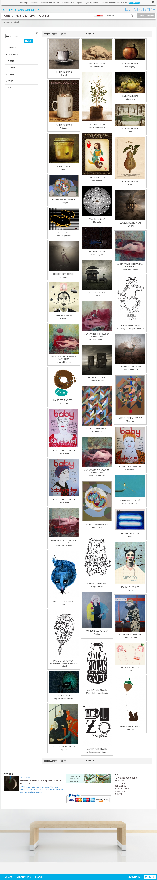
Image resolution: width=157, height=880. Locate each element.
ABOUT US (44, 15)
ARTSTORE (21, 15)
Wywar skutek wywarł (64, 685)
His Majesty (130, 53)
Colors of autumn (130, 352)
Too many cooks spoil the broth (130, 302)
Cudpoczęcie (97, 241)
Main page (5, 22)
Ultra (130, 523)
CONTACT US (120, 786)
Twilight (130, 208)
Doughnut (64, 385)
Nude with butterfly (97, 321)
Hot (130, 118)
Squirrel (130, 703)
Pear (130, 161)
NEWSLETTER (121, 791)
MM (130, 657)
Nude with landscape (97, 457)
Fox (64, 578)
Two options (97, 157)
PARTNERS (119, 781)
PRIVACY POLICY (122, 789)
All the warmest (97, 53)
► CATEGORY (11, 48)
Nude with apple (64, 343)
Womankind (64, 432)
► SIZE (8, 88)
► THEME (9, 61)
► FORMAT (10, 68)
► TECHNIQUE (11, 54)
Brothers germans (64, 222)
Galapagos (64, 189)
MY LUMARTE (7, 877)
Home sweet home (97, 100)
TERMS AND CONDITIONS (126, 778)
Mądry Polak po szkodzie (97, 666)
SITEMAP (118, 794)
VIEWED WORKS (24, 877)
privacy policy (133, 2)
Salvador (64, 301)
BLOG (33, 15)
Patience (64, 104)
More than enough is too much (97, 725)
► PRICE (9, 81)
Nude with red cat (130, 251)
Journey (97, 278)
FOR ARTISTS (120, 783)
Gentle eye (97, 505)
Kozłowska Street (97, 363)
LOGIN (141, 16)
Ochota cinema (130, 617)
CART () (39, 877)
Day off (64, 57)
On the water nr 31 (130, 490)
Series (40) (97, 409)
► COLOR (9, 74)
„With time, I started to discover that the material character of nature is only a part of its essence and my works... (41, 789)
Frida (130, 566)
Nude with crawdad (64, 527)
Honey (64, 152)
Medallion (130, 398)
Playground (64, 259)
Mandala (97, 204)
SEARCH (28, 41)
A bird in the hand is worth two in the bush (64, 638)
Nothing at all (130, 86)
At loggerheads (97, 560)
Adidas (97, 613)
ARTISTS (8, 15)
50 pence (64, 727)
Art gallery (18, 22)
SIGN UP (150, 16)
